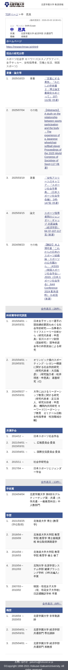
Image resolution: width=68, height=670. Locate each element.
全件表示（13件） (51, 482)
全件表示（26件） (51, 308)
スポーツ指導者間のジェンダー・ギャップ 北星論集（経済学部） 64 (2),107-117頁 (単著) (52, 224)
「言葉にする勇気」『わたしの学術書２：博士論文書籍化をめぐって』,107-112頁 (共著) (52, 89)
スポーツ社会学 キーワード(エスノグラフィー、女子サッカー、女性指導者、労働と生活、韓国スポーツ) (33, 63)
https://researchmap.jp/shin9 (22, 46)
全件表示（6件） (52, 603)
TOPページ (11, 14)
